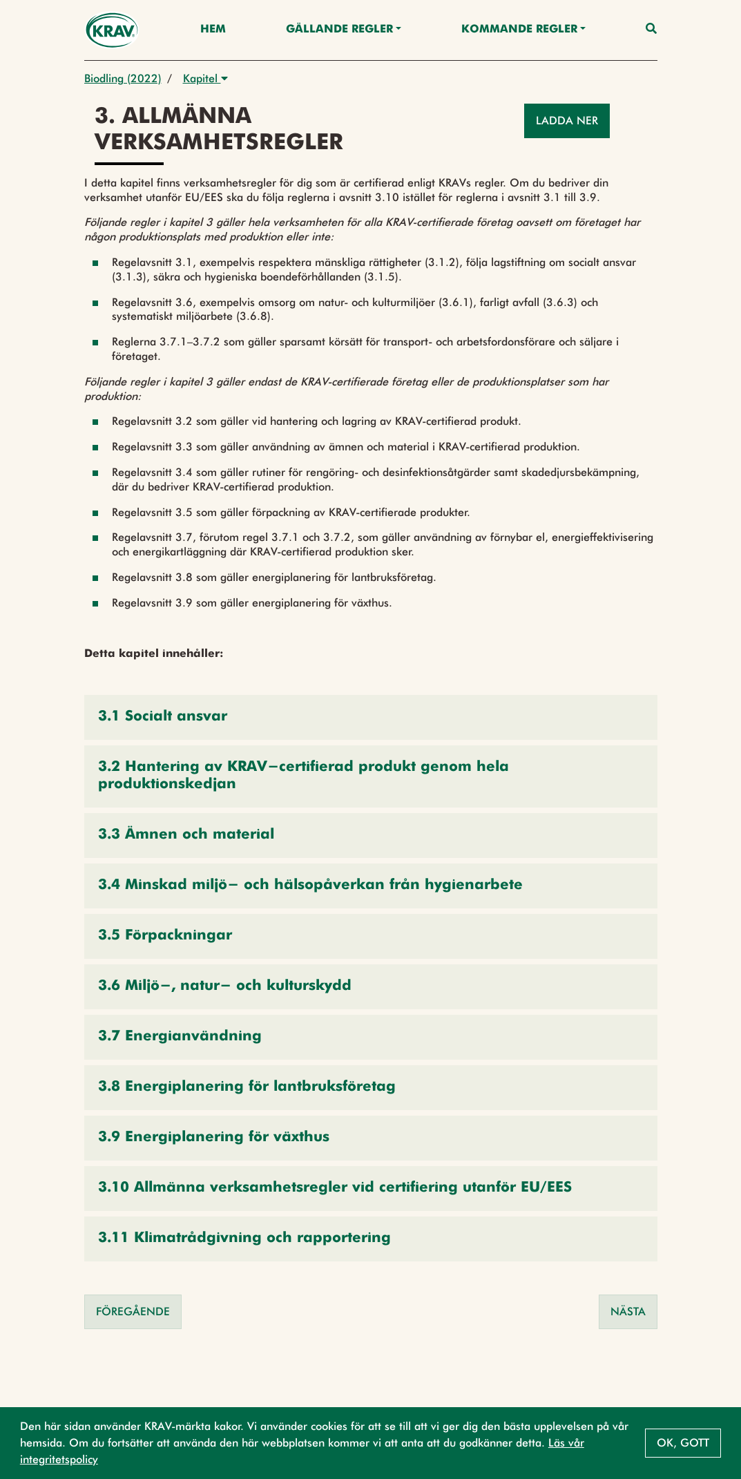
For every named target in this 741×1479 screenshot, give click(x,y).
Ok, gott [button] (683, 1442)
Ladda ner (567, 120)
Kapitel (205, 78)
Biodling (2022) (123, 78)
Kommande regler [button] (519, 29)
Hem (213, 29)
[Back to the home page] (112, 30)
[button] (370, 717)
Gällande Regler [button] (339, 29)
